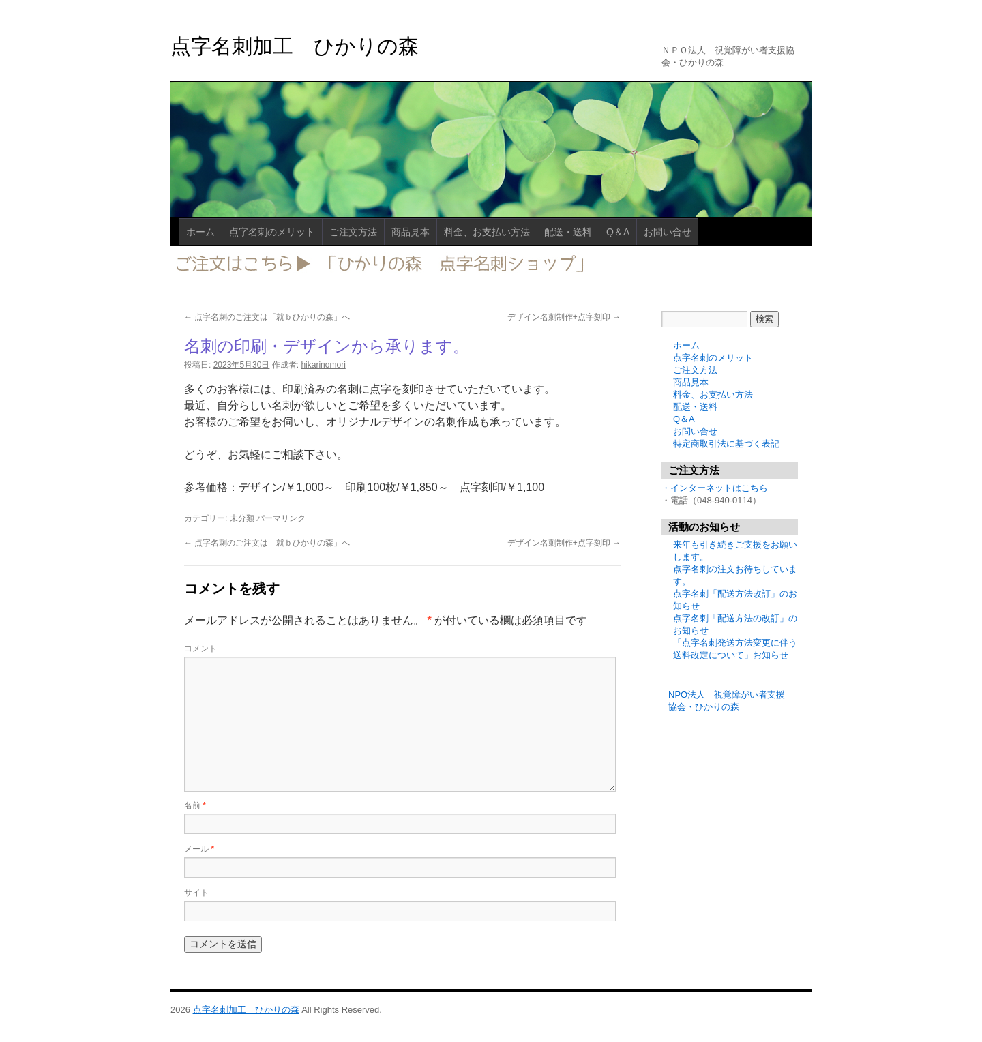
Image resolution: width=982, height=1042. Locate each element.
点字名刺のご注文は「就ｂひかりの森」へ (267, 317)
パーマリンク (281, 518)
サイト (196, 892)
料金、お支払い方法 (487, 231)
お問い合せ (667, 231)
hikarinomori (323, 365)
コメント (200, 648)
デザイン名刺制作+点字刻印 (564, 317)
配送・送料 (568, 231)
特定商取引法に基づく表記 (726, 443)
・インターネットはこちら (714, 488)
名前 (195, 805)
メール (199, 849)
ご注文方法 (353, 231)
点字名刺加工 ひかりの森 (294, 46)
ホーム (200, 231)
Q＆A (617, 231)
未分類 (242, 518)
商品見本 (410, 231)
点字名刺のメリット (272, 231)
